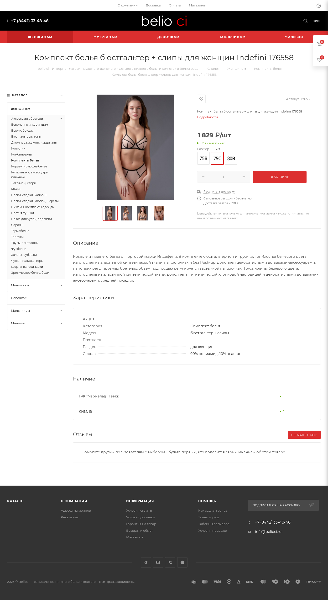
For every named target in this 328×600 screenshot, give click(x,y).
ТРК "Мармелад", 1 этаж (99, 396)
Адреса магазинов (76, 510)
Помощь (207, 501)
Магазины (134, 537)
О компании (74, 501)
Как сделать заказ (212, 510)
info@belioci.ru (268, 531)
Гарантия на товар (141, 524)
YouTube (158, 562)
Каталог (16, 501)
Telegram (146, 562)
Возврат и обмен (140, 530)
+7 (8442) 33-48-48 (30, 21)
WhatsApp (182, 562)
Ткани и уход (208, 517)
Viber (170, 562)
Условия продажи (212, 530)
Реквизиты (69, 517)
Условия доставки (140, 517)
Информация (140, 501)
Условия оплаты (139, 510)
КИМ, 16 (85, 411)
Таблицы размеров (213, 524)
